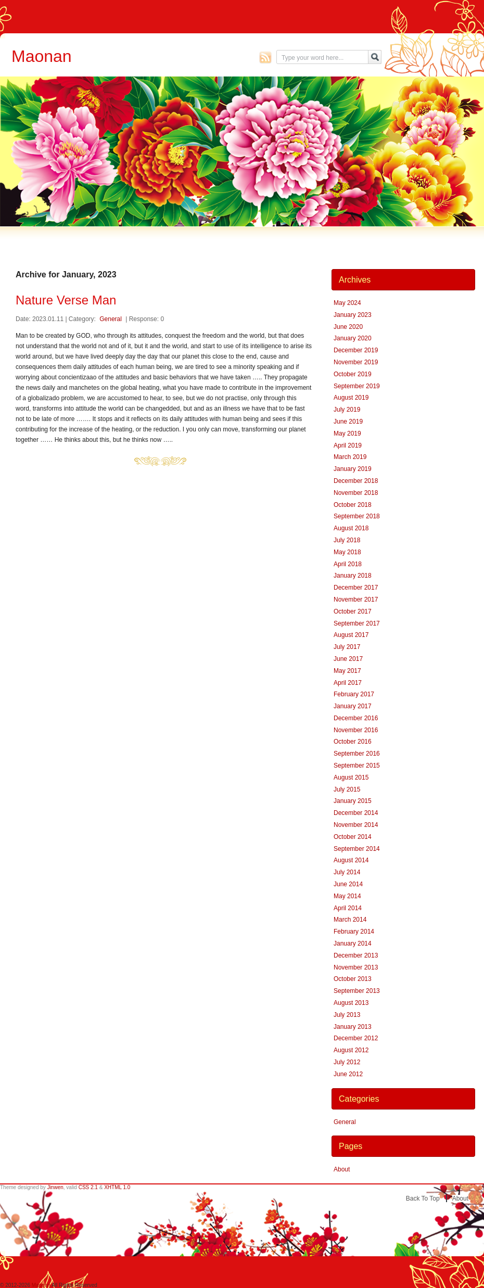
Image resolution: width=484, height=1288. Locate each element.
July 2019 (347, 409)
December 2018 (356, 480)
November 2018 (356, 492)
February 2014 (354, 931)
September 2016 (357, 753)
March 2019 (350, 457)
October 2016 (353, 741)
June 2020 (348, 326)
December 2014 (356, 813)
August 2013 (351, 1002)
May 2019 (347, 433)
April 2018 (348, 564)
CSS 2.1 (88, 1187)
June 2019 (348, 421)
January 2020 (353, 338)
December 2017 (356, 587)
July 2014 (347, 872)
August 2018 (351, 528)
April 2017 (348, 682)
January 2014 (353, 943)
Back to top (423, 1198)
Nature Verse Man (66, 300)
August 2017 (351, 635)
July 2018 (347, 540)
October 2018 (353, 504)
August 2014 (351, 860)
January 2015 (353, 801)
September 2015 (357, 765)
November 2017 (356, 599)
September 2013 (357, 990)
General (110, 319)
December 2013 (356, 955)
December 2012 (356, 1038)
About (342, 1169)
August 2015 (351, 777)
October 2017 (353, 611)
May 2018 (347, 552)
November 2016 (356, 730)
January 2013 (353, 1026)
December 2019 (356, 350)
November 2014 (356, 824)
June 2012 (348, 1074)
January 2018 (353, 575)
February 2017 (354, 694)
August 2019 (351, 397)
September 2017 (357, 623)
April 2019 (348, 445)
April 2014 (348, 908)
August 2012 (351, 1050)
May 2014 (347, 896)
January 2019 (353, 469)
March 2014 (350, 919)
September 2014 (357, 848)
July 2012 (347, 1062)
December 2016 (356, 718)
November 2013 (356, 967)
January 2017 (353, 706)
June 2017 (348, 658)
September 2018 (357, 516)
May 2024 (347, 303)
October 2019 (353, 374)
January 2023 (353, 314)
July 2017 (347, 647)
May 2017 (347, 670)
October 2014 (353, 836)
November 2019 (356, 362)
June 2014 (348, 884)
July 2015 (347, 789)
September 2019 (357, 386)
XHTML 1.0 (117, 1187)
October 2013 (353, 979)
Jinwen (55, 1187)
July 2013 (347, 1014)
